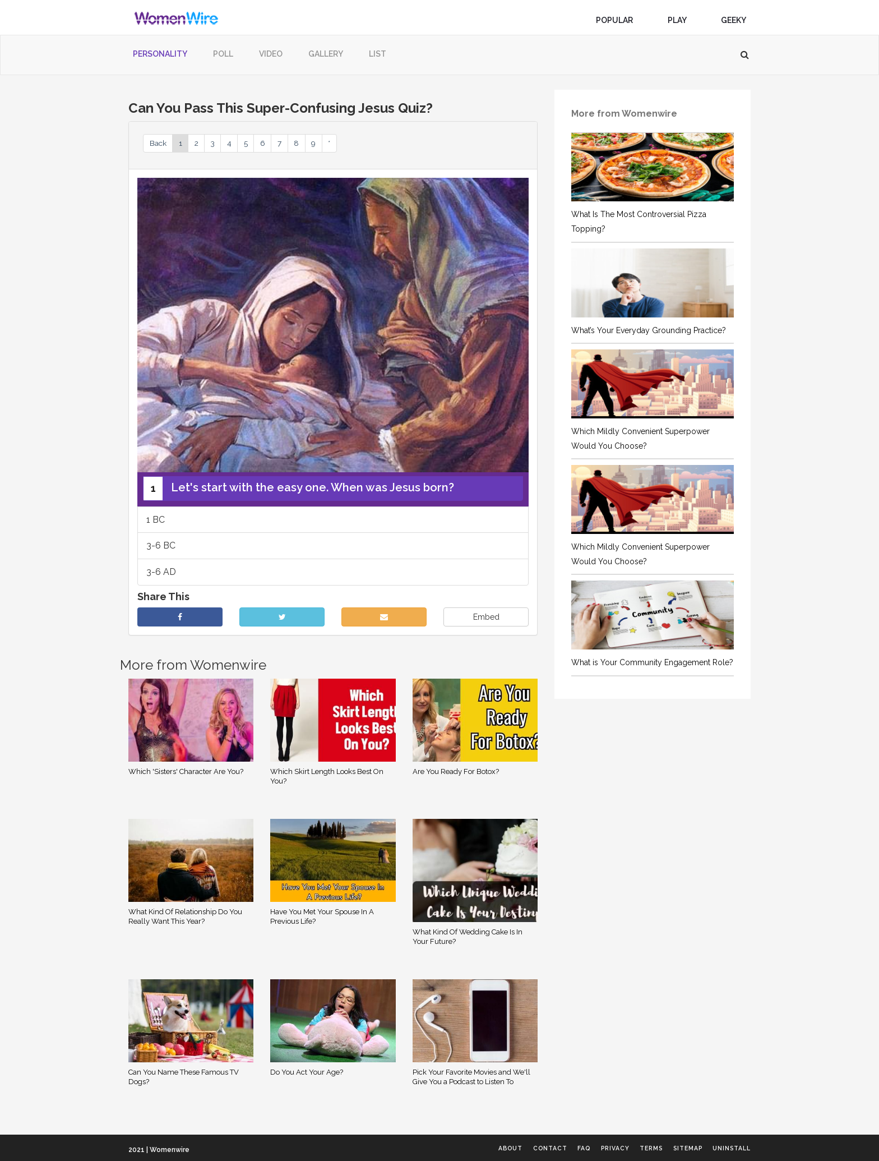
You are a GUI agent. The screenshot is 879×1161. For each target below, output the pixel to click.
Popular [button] (619, 20)
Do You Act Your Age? (306, 1074)
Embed (486, 619)
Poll (223, 53)
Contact (508, 1148)
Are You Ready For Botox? (456, 774)
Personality (160, 53)
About (461, 1148)
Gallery (325, 53)
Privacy (588, 1148)
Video (271, 53)
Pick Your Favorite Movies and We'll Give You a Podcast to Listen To (471, 1079)
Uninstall (731, 1148)
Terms (632, 1148)
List (377, 53)
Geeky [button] (738, 20)
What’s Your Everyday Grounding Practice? (648, 330)
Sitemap (678, 1148)
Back (161, 144)
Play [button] (681, 20)
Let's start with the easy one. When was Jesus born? (299, 491)
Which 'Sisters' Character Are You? (185, 774)
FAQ (549, 1148)
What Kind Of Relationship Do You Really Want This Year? (185, 919)
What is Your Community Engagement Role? (652, 662)
